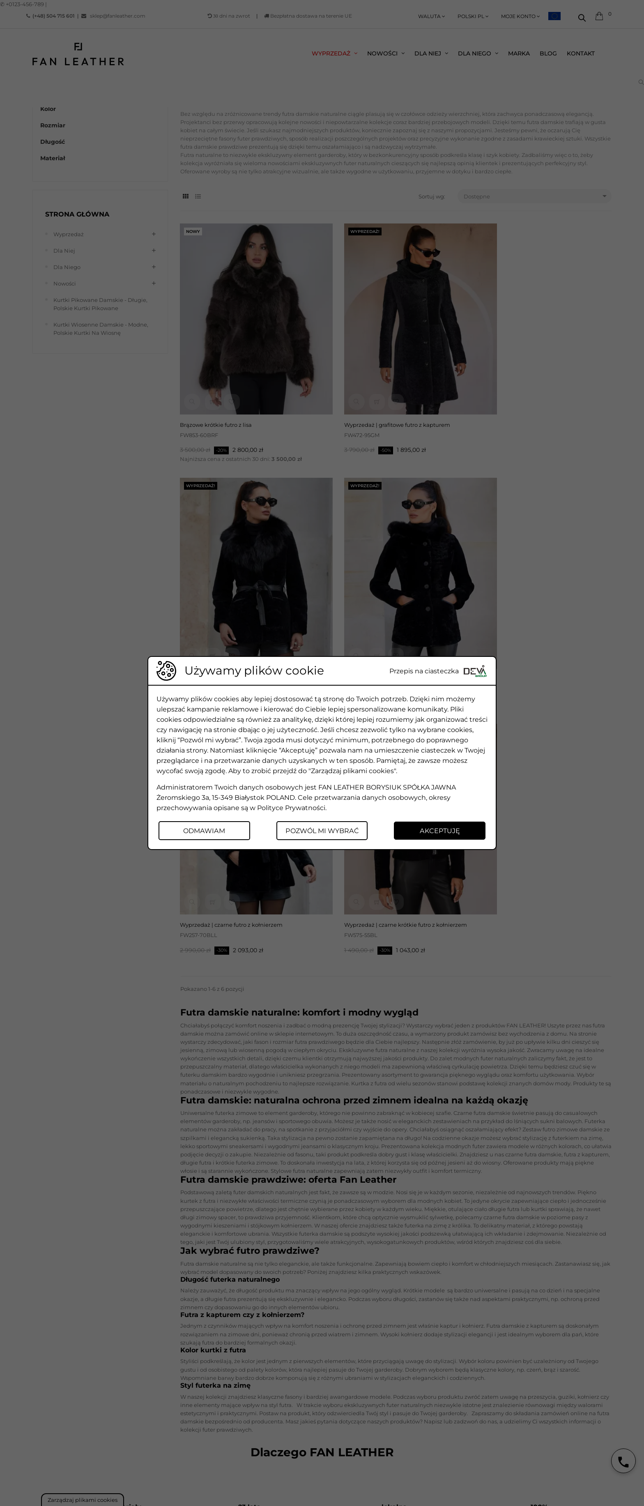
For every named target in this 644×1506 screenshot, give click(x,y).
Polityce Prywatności (291, 807)
